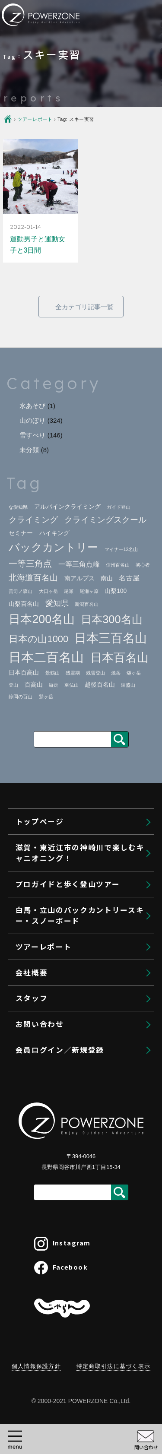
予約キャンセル (53, 1224)
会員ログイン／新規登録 (70, 1250)
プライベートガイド (69, 801)
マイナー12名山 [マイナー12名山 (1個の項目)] (121, 549)
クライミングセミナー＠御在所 (93, 837)
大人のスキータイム (69, 1041)
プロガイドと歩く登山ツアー (78, 725)
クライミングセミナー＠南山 (90, 854)
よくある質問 (59, 1079)
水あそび (32, 405)
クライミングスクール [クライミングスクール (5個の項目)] (105, 519)
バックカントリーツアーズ (79, 985)
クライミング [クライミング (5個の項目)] (33, 519)
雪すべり (32, 435)
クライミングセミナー (73, 819)
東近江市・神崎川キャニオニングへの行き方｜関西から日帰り (90, 676)
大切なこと (55, 891)
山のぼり (32, 420)
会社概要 (41, 1147)
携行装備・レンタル (69, 1060)
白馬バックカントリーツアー (83, 967)
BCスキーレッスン (67, 1023)
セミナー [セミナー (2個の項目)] (21, 533)
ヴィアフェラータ (66, 872)
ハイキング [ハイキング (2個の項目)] (54, 533)
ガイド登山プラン (66, 745)
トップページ (49, 612)
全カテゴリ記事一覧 (84, 306)
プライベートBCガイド (74, 1004)
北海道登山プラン (66, 782)
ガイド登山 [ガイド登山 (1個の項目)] (118, 507)
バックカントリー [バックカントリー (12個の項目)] (53, 547)
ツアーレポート (53, 1121)
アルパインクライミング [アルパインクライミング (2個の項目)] (67, 507)
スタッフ (41, 1173)
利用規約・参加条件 (69, 701)
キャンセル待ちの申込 (66, 1199)
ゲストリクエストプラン (76, 764)
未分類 (29, 449)
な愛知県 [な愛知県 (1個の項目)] (18, 507)
